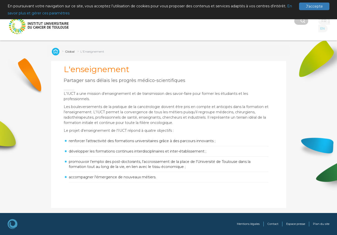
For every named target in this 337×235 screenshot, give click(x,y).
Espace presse (295, 224)
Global (70, 51)
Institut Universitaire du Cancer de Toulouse (55, 51)
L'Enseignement (92, 51)
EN (322, 28)
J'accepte (314, 6)
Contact (272, 224)
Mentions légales (248, 224)
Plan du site (321, 224)
